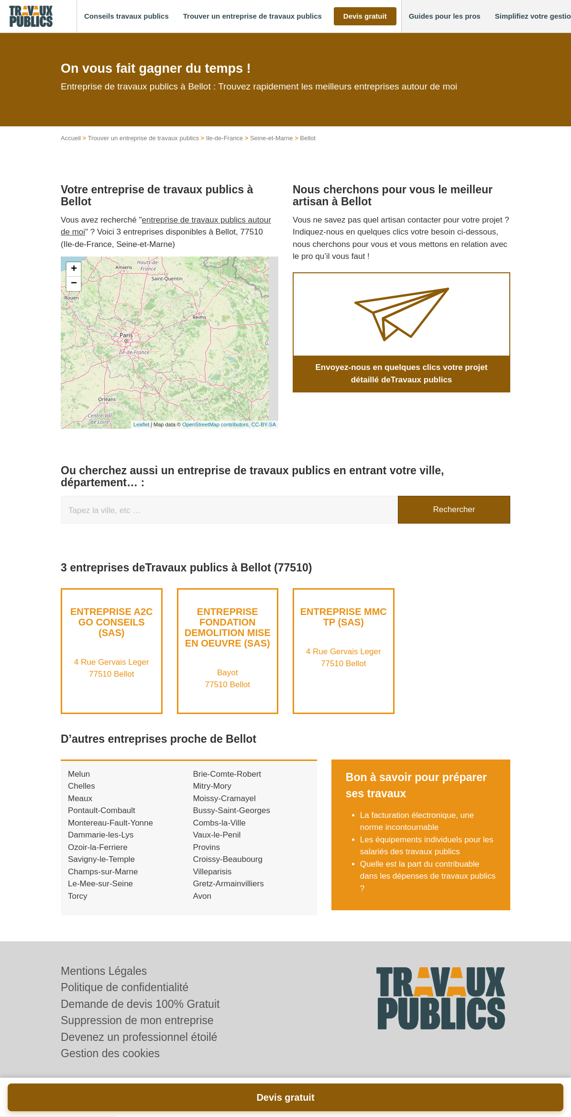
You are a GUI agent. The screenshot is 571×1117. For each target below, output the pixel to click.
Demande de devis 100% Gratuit (140, 1004)
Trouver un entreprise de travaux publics (143, 138)
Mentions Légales (104, 971)
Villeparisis (212, 871)
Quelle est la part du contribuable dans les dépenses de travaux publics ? (428, 876)
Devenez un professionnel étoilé (139, 1037)
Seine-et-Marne (271, 138)
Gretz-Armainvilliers (228, 883)
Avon (202, 896)
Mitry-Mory (212, 786)
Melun (79, 774)
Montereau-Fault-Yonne (110, 822)
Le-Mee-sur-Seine (100, 883)
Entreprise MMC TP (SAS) (343, 616)
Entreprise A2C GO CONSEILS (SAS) (111, 622)
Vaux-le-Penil (217, 834)
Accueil (71, 138)
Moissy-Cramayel (224, 798)
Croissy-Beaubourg (228, 859)
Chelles (81, 786)
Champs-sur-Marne (103, 871)
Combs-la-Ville (219, 822)
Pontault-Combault (101, 810)
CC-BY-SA (263, 424)
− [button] (74, 284)
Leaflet (141, 424)
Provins (206, 847)
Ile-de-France (224, 138)
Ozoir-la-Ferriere (98, 847)
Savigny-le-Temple (101, 859)
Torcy (78, 896)
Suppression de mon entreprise (137, 1020)
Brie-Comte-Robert (227, 774)
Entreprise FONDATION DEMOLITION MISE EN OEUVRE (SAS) (228, 627)
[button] (126, 16)
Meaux (80, 798)
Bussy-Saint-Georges (231, 810)
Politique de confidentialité (124, 987)
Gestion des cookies (110, 1053)
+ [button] (74, 269)
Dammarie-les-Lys (100, 834)
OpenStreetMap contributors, (216, 424)
